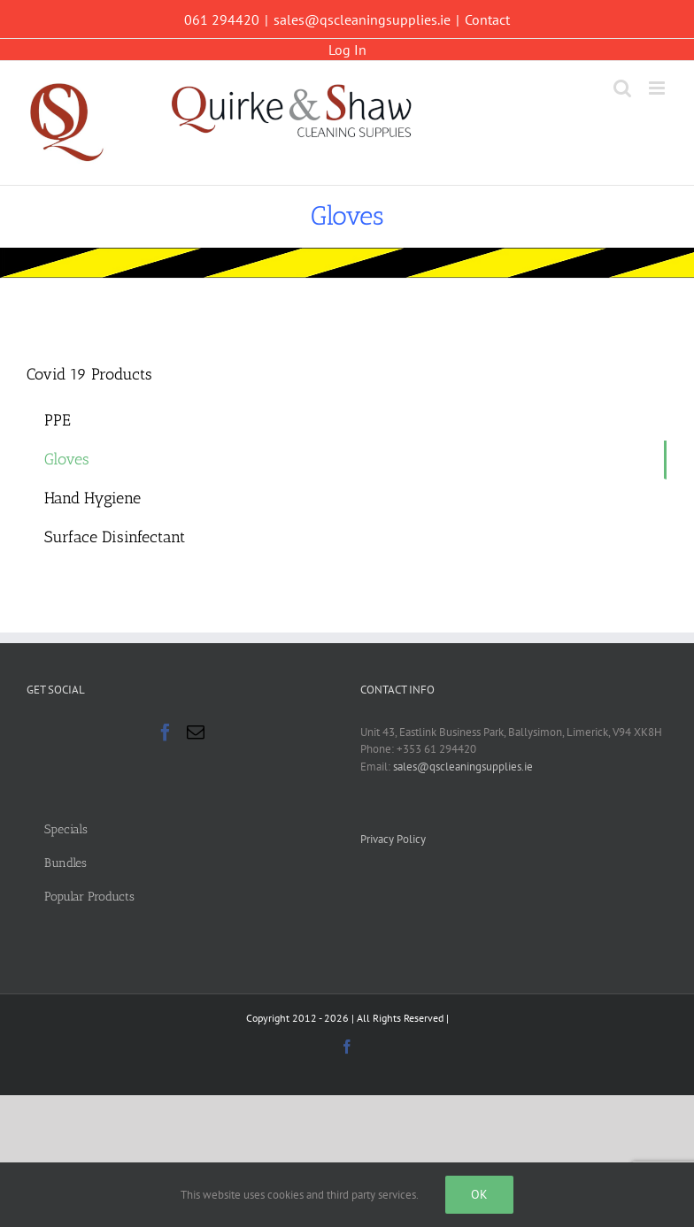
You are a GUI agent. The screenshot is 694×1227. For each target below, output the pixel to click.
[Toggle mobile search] (622, 88)
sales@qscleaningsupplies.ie (362, 19)
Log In (347, 49)
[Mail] (195, 732)
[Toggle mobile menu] (658, 88)
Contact (487, 19)
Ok (479, 1194)
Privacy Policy (393, 839)
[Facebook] (165, 732)
